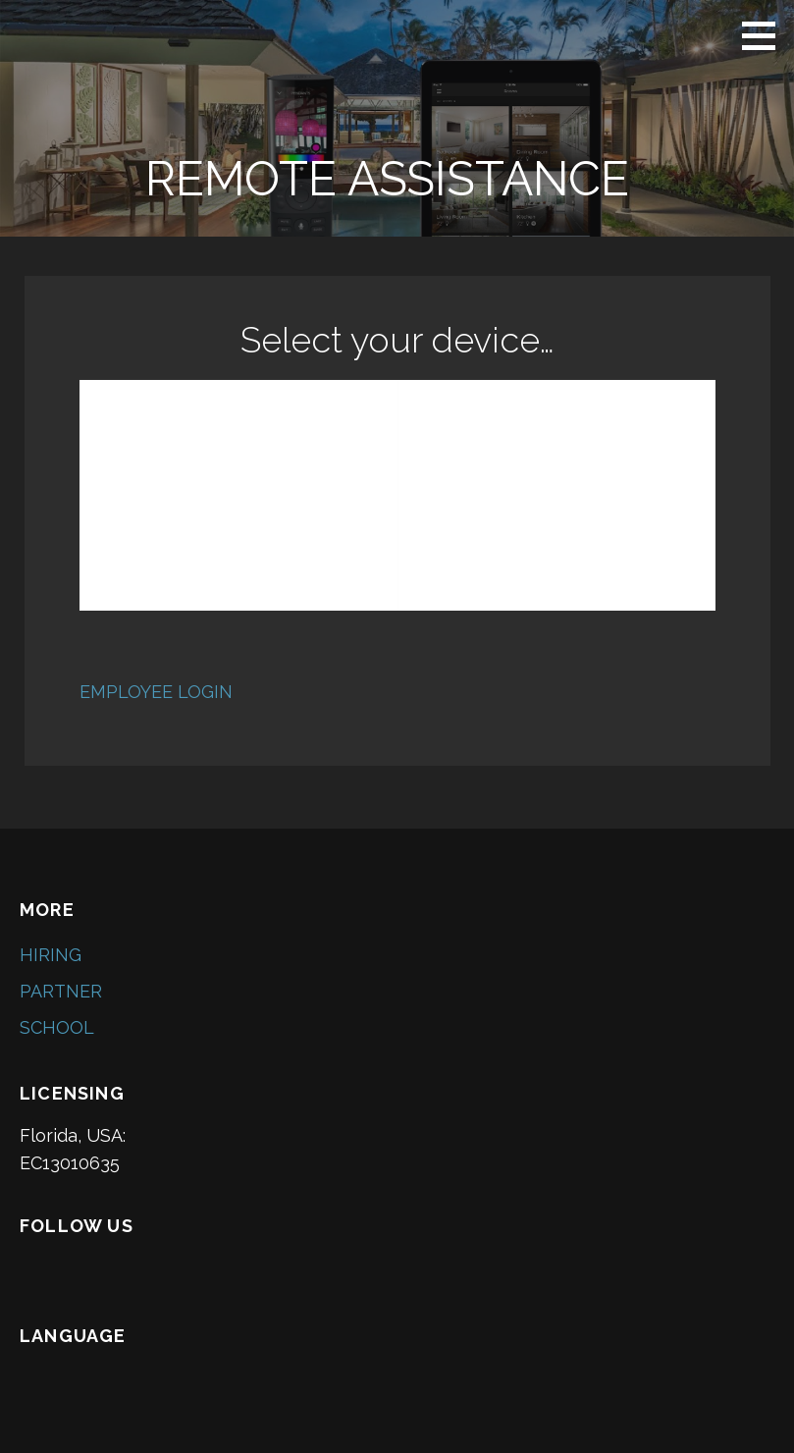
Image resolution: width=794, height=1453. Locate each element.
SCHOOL (57, 1027)
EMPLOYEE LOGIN (156, 691)
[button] (765, 35)
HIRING (50, 954)
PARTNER (61, 991)
